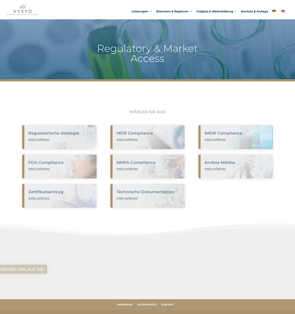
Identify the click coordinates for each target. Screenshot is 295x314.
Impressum (125, 304)
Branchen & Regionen (174, 11)
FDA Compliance (45, 162)
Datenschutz (147, 304)
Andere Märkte (220, 162)
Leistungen (142, 11)
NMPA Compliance (136, 162)
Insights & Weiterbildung (216, 11)
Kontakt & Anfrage (254, 11)
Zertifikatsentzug (45, 191)
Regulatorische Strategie (53, 133)
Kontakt (167, 304)
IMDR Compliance (223, 133)
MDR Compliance (135, 133)
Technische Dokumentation (145, 191)
